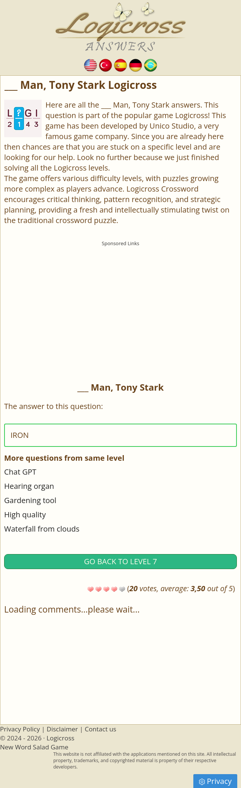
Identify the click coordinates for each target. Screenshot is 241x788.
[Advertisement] (120, 302)
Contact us (100, 729)
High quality (25, 514)
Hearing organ (29, 486)
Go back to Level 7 (120, 561)
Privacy (215, 781)
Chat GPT (20, 472)
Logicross (60, 738)
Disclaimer (62, 729)
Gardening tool (30, 500)
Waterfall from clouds (42, 529)
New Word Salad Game (34, 747)
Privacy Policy (20, 729)
